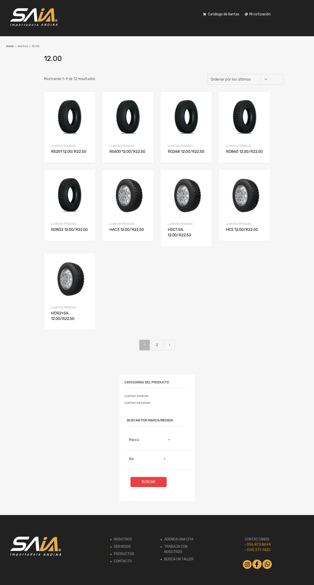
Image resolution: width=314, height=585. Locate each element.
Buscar (148, 482)
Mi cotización (260, 14)
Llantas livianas (136, 396)
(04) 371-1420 (259, 550)
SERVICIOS (122, 546)
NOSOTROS (123, 539)
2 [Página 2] (157, 345)
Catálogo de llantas (223, 14)
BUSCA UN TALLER (179, 559)
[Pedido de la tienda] (245, 79)
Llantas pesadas (63, 146)
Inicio (10, 46)
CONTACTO (123, 561)
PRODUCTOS (124, 554)
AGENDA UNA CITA (178, 539)
